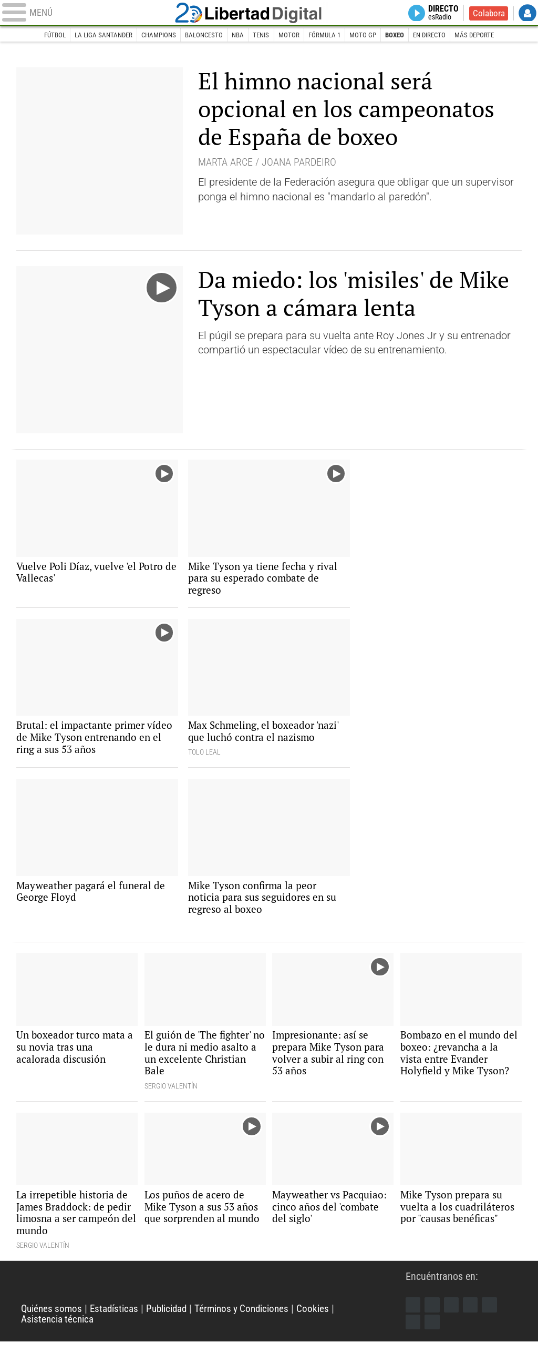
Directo (441, 14)
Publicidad (174, 1320)
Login (527, 14)
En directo (439, 35)
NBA (236, 35)
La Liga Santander (93, 35)
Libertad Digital (269, 13)
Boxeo (402, 35)
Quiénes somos (53, 1320)
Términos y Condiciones (254, 1320)
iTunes (433, 1332)
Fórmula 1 (328, 35)
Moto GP (368, 35)
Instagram (453, 1315)
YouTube (473, 1315)
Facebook (413, 1315)
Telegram (413, 1332)
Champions (152, 35)
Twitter (433, 1315)
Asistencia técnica (59, 1330)
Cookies (328, 1320)
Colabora (488, 13)
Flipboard (492, 1315)
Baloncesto (200, 35)
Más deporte (488, 35)
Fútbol (41, 35)
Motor (290, 35)
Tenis (262, 35)
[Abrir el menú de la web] (93, 13)
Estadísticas (118, 1320)
